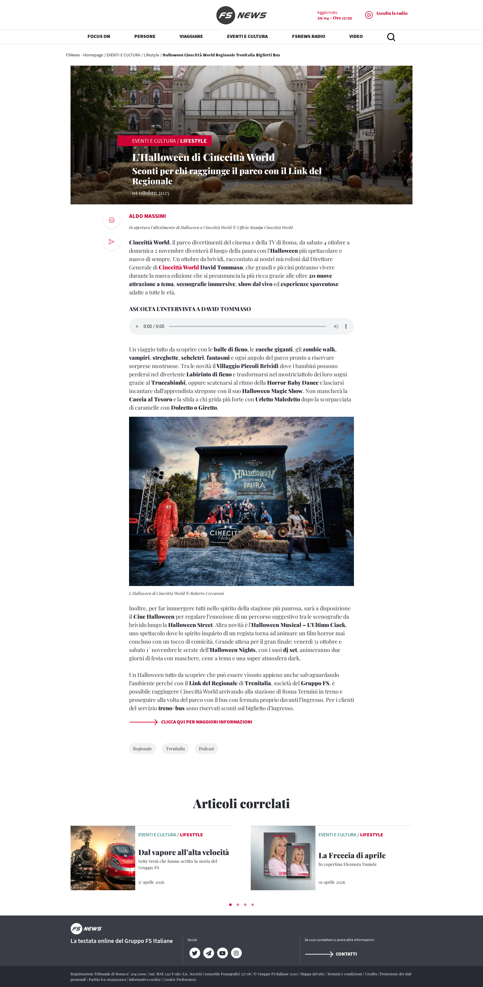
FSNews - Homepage (84, 55)
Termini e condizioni (345, 973)
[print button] (111, 220)
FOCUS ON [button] (98, 37)
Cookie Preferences (180, 979)
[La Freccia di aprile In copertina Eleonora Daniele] (365, 859)
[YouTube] (222, 953)
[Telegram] (208, 953)
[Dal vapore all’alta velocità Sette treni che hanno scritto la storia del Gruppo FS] (185, 860)
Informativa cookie (145, 979)
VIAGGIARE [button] (191, 37)
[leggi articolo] (103, 857)
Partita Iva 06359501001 (108, 979)
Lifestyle (151, 55)
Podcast (206, 749)
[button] (230, 904)
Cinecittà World (179, 267)
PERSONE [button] (145, 37)
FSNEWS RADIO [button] (308, 37)
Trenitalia (175, 749)
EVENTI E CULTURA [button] (247, 37)
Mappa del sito (312, 973)
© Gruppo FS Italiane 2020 (276, 973)
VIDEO (356, 37)
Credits (371, 973)
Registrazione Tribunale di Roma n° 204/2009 (109, 973)
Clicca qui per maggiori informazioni (190, 722)
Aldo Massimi (147, 215)
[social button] (111, 241)
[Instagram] (236, 953)
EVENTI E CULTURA (123, 55)
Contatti (331, 954)
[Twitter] (194, 953)
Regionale (142, 749)
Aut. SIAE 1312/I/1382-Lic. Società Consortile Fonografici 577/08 (200, 973)
